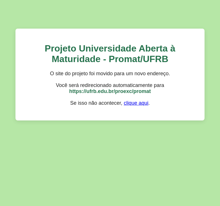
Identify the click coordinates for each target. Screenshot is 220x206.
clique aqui (136, 103)
